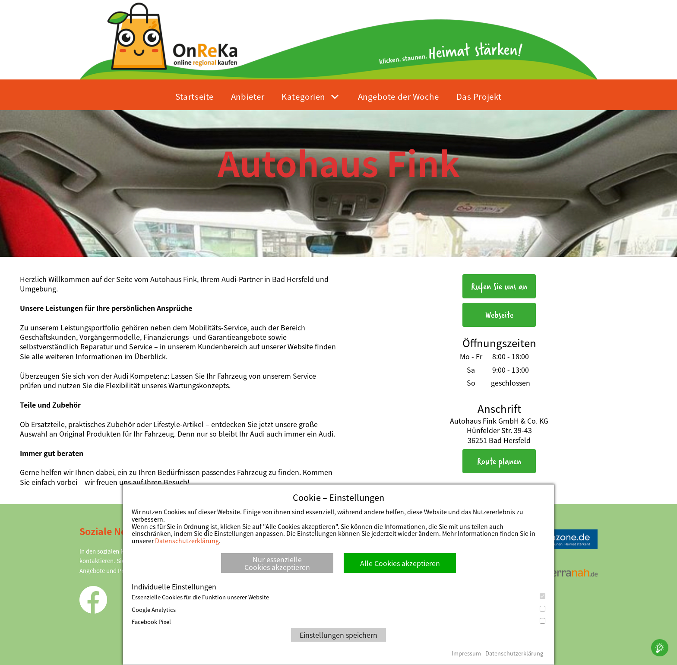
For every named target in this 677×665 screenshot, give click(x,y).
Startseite (194, 96)
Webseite (499, 314)
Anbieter (247, 96)
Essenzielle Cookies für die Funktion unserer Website (338, 597)
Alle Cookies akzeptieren (400, 563)
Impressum (466, 653)
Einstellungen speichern (338, 635)
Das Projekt (479, 96)
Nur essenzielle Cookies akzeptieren (277, 563)
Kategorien (303, 96)
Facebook (93, 600)
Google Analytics (338, 610)
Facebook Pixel (338, 622)
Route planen (499, 461)
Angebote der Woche (398, 96)
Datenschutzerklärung (187, 540)
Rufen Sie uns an (499, 286)
